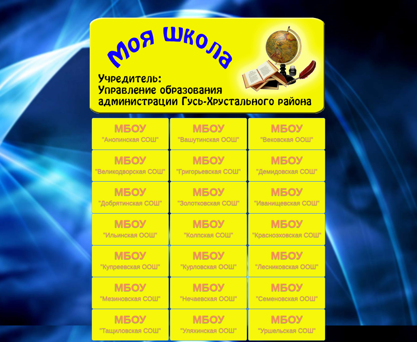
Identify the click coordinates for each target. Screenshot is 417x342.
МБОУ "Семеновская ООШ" (287, 291)
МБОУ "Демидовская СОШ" (287, 164)
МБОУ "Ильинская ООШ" (130, 228)
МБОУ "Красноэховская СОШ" (286, 228)
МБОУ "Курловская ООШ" (209, 259)
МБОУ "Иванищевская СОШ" (287, 196)
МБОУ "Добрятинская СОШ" (130, 196)
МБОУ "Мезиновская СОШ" (130, 291)
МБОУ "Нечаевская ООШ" (208, 291)
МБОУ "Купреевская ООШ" (130, 259)
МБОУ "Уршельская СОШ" (286, 323)
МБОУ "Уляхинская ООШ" (208, 323)
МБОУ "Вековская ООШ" (286, 132)
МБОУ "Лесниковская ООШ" (286, 259)
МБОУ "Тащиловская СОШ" (130, 323)
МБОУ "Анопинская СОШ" (130, 132)
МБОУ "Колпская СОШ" (208, 228)
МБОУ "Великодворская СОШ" (130, 164)
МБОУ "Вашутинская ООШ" (208, 132)
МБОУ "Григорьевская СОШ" (208, 164)
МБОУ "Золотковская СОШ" (209, 196)
